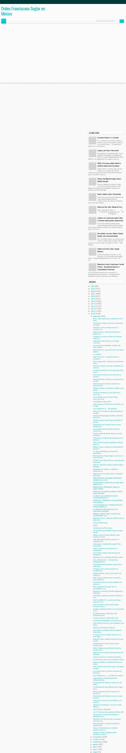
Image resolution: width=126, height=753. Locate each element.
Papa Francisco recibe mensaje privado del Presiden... (108, 653)
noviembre (97, 737)
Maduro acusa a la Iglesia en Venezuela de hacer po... (108, 448)
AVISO (95, 525)
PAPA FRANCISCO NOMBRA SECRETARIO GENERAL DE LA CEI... (107, 479)
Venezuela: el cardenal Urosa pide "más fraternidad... (107, 545)
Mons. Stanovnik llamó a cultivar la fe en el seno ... (108, 320)
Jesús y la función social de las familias (107, 657)
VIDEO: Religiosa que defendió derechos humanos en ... (107, 649)
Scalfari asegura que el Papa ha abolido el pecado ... (107, 421)
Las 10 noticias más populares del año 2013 (108, 712)
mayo (95, 752)
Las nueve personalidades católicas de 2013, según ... (106, 346)
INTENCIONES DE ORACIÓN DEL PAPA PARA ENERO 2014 (108, 483)
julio (94, 747)
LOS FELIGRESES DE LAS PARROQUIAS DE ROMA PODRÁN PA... (107, 506)
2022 (93, 291)
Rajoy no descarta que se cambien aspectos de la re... (105, 729)
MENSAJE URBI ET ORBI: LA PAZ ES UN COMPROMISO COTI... (106, 515)
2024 (93, 286)
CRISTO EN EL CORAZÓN (101, 709)
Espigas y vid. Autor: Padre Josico (108, 150)
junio (95, 749)
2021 (93, 294)
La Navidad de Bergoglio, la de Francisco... (108, 620)
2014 (93, 311)
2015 (93, 309)
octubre (96, 739)
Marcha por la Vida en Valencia (104, 628)
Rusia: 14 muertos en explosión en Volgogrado (105, 549)
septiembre (97, 742)
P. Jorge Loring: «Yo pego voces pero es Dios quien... (107, 635)
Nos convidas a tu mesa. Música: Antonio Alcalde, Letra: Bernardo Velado (110, 234)
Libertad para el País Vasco (102, 528)
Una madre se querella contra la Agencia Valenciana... (107, 631)
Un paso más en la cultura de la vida (105, 618)
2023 (93, 289)
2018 (93, 301)
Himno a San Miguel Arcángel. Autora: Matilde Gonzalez (109, 180)
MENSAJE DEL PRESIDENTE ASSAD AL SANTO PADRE (106, 488)
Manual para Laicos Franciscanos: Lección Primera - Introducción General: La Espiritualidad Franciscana (110, 267)
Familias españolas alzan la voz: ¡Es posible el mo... (108, 610)
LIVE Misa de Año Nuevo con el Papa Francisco (106, 342)
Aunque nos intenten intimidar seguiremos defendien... (108, 592)
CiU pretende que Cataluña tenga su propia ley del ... (108, 531)
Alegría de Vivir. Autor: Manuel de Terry (109, 207)
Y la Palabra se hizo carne (102, 402)
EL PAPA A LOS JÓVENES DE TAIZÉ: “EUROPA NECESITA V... (105, 497)
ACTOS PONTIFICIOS (100, 523)
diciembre (97, 316)
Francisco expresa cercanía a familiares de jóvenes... (108, 367)
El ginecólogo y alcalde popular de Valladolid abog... (105, 679)
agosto (95, 744)
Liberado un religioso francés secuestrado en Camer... (108, 324)
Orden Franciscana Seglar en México (23, 11)
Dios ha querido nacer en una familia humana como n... (106, 605)
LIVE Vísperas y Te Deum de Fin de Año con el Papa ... (108, 405)
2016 (93, 306)
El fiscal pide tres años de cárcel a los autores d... (106, 692)
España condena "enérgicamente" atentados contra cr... (105, 733)
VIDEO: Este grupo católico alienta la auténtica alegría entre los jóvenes (109, 164)
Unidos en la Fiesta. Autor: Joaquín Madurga (108, 250)
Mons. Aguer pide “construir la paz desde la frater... (108, 362)
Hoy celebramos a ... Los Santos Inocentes (108, 676)
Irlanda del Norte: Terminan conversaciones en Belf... (108, 380)
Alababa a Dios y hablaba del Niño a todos (108, 557)
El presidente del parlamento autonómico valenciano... (107, 565)
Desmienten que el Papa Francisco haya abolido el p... (107, 425)
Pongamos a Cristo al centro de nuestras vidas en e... (107, 337)
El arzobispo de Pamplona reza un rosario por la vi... (107, 697)
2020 (93, 296)
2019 (93, 299)
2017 (93, 304)
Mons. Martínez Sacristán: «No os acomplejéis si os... (105, 588)
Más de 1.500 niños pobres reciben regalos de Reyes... (108, 466)
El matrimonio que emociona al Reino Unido (108, 659)
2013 (93, 314)
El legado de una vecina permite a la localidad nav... (105, 570)
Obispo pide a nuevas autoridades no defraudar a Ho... (106, 715)
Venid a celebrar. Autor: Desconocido (109, 194)
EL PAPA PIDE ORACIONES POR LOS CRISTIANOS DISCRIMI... (105, 510)
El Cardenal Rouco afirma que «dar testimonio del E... (105, 614)
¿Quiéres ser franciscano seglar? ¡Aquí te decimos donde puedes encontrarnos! (110, 219)
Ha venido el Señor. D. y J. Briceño (108, 137)
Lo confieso (97, 354)
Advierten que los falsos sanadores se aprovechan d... (106, 385)
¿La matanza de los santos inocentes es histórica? (107, 672)
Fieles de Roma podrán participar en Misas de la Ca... (108, 443)
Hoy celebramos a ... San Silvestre (105, 409)
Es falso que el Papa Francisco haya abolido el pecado (108, 461)
